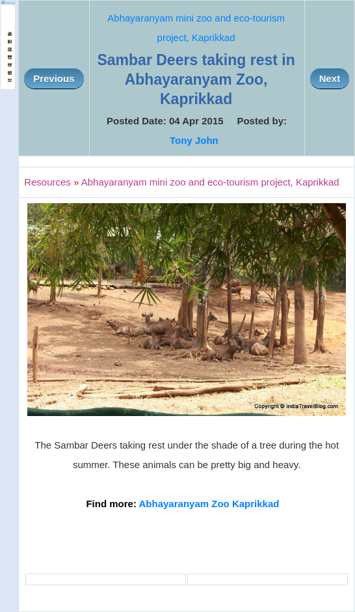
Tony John (194, 140)
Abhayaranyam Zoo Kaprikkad (209, 503)
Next (330, 78)
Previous (53, 78)
